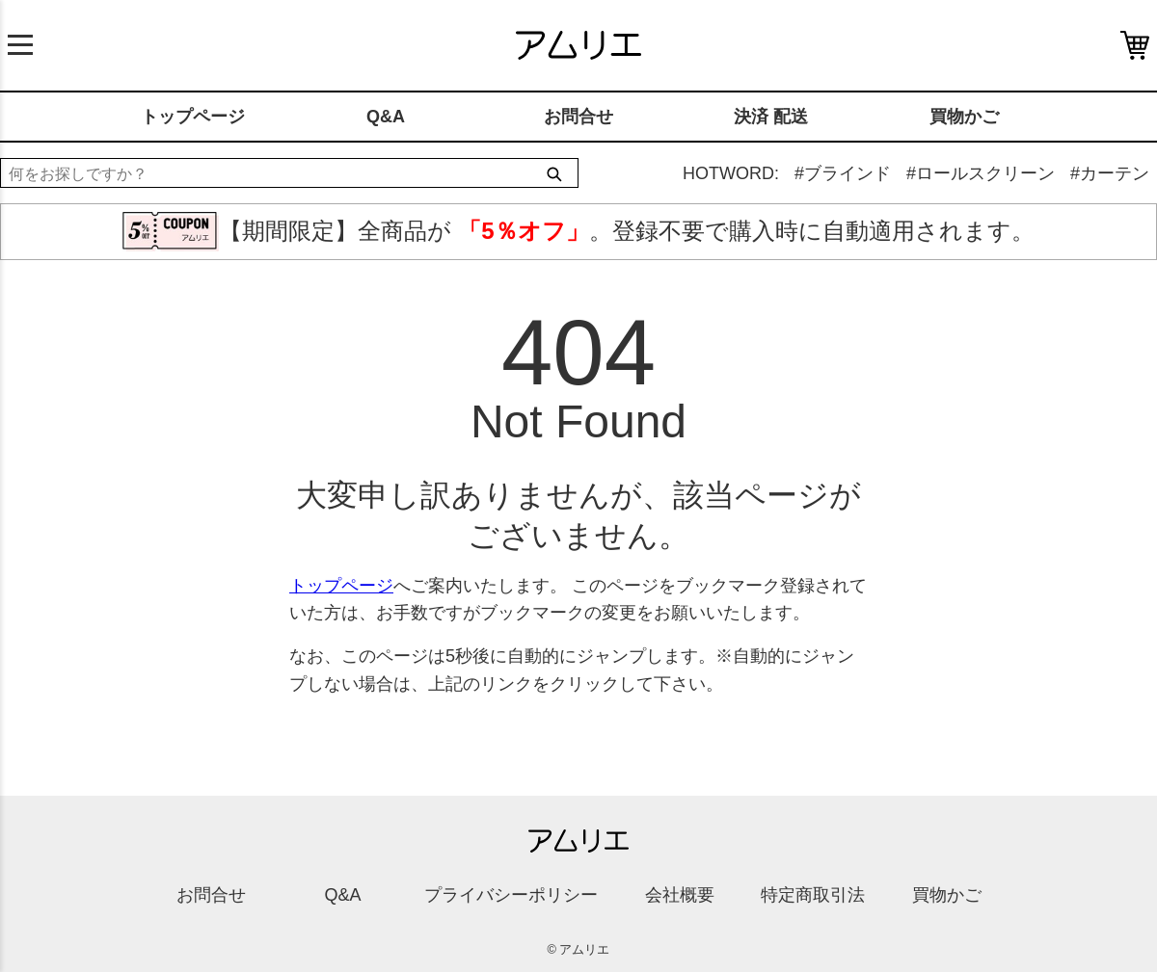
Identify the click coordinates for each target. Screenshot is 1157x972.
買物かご (964, 116)
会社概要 (679, 895)
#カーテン (1109, 173)
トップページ (193, 116)
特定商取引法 (813, 895)
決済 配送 (771, 116)
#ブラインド (842, 173)
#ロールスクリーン (980, 173)
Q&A (385, 116)
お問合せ (578, 116)
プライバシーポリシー (511, 895)
